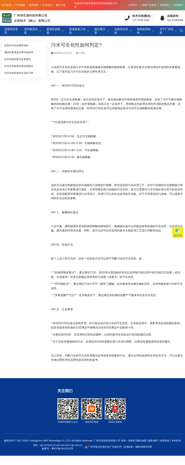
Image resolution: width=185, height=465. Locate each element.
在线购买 (178, 5)
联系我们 (165, 5)
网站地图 (141, 440)
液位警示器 (99, 31)
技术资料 (33, 5)
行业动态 (47, 5)
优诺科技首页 (11, 31)
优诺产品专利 (149, 5)
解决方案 (61, 5)
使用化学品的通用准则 (16, 45)
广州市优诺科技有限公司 (107, 440)
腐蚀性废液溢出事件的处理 (18, 52)
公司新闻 (6, 5)
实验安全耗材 (121, 31)
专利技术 (176, 440)
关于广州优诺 (166, 31)
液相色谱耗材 (144, 31)
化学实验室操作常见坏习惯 (18, 73)
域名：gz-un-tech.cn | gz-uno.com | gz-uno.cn (57, 447)
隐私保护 (153, 440)
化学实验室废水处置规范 (17, 59)
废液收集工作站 (77, 31)
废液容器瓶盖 (53, 31)
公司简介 (133, 5)
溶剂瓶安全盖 (31, 31)
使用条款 (165, 440)
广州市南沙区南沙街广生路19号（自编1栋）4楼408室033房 (120, 446)
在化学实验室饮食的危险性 (18, 66)
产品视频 (20, 5)
